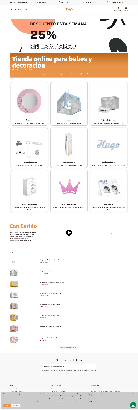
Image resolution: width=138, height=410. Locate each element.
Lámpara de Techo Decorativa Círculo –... (52, 293)
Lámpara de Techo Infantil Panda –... (51, 271)
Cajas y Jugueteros (108, 120)
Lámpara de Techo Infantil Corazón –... (51, 338)
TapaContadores (69, 162)
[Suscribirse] (94, 366)
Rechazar (16, 405)
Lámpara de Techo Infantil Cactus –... (51, 304)
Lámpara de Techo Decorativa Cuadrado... (52, 282)
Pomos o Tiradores (29, 204)
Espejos (29, 120)
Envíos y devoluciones (17, 389)
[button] (18, 9)
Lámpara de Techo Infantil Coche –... (51, 315)
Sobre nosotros (56, 389)
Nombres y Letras (108, 162)
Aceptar (6, 405)
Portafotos (108, 204)
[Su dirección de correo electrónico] (67, 366)
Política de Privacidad (95, 402)
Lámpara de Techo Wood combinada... (51, 260)
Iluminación (69, 120)
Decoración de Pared (69, 204)
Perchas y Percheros (29, 162)
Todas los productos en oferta (69, 347)
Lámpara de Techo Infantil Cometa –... (51, 326)
